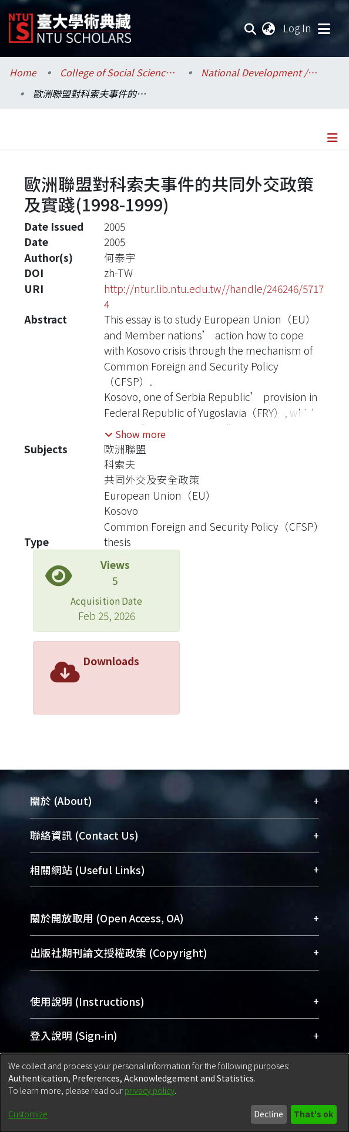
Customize (28, 1114)
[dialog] (174, 1093)
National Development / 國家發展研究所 (259, 72)
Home (22, 72)
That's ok (313, 1114)
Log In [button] (298, 28)
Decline (268, 1114)
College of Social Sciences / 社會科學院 (118, 72)
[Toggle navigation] (323, 28)
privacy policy (149, 1090)
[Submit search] (250, 28)
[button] (135, 434)
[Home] (70, 24)
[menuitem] (269, 28)
